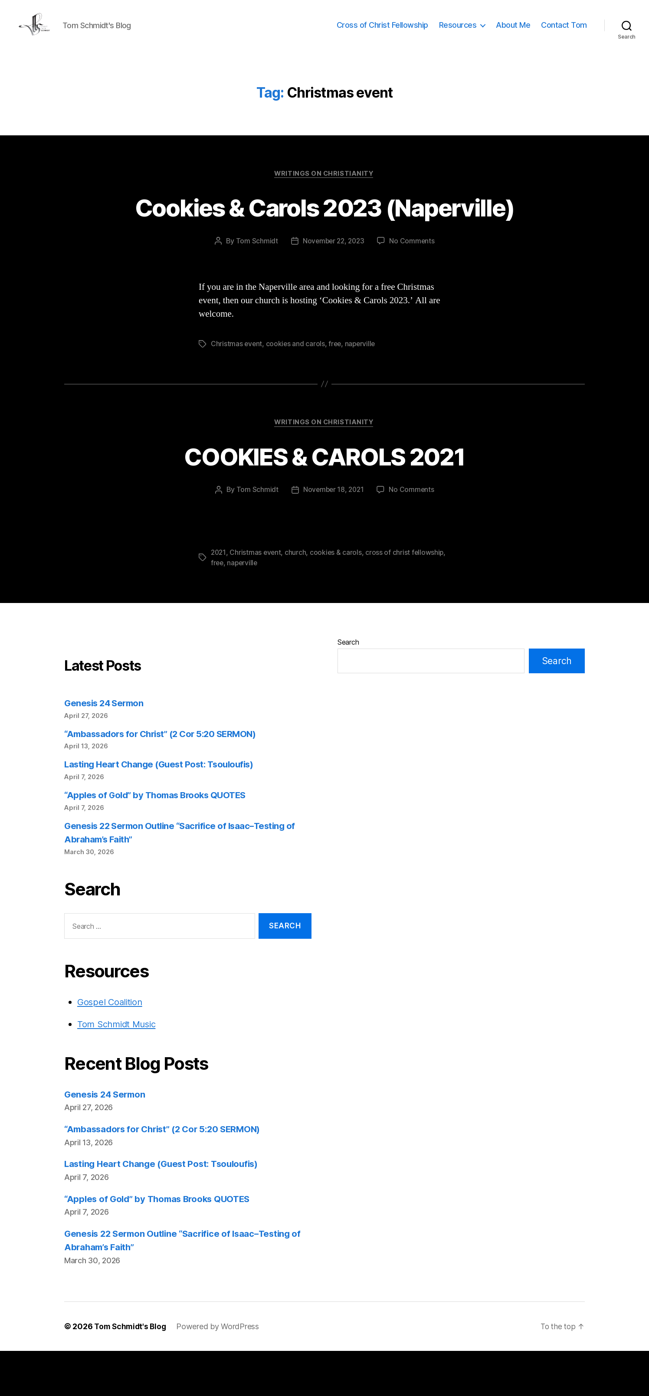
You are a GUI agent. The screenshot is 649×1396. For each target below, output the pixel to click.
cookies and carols (296, 389)
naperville (362, 389)
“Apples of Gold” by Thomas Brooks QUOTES (159, 840)
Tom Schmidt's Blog (131, 1371)
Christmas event (237, 389)
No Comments (413, 286)
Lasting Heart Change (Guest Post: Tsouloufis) (163, 809)
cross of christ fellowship (406, 598)
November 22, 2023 (333, 286)
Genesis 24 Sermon (106, 748)
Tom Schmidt (255, 286)
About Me (513, 31)
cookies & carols (337, 598)
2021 (219, 598)
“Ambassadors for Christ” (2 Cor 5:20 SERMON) (165, 778)
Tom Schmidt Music (119, 1069)
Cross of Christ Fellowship (382, 31)
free (336, 389)
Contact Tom (564, 31)
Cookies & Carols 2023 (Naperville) (324, 236)
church (297, 598)
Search (348, 687)
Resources (458, 31)
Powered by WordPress (220, 1371)
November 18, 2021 (333, 535)
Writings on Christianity (324, 187)
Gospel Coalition (111, 1047)
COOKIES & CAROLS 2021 (324, 501)
